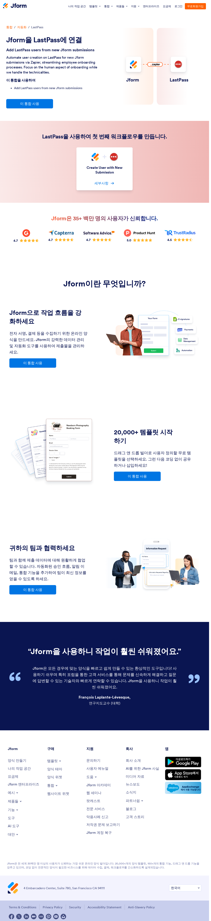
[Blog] (131, 809)
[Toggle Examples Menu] (13, 792)
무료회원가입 (195, 6)
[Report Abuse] (97, 817)
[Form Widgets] (54, 777)
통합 (9, 27)
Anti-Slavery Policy (141, 907)
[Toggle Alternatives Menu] (13, 834)
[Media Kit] (135, 777)
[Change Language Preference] (185, 888)
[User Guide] (97, 769)
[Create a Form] (17, 761)
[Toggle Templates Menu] (54, 761)
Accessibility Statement (104, 907)
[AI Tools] (13, 826)
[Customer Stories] (135, 817)
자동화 (22, 27)
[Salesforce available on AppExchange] (183, 788)
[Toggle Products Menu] (15, 801)
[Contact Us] (93, 761)
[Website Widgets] (58, 794)
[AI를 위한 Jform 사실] (142, 769)
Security (75, 907)
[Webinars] (93, 793)
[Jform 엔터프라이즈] (23, 784)
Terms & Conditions (22, 907)
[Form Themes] (54, 769)
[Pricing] (13, 777)
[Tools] (11, 818)
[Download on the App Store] (183, 774)
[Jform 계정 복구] (99, 833)
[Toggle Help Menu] (91, 777)
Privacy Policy (53, 907)
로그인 (179, 6)
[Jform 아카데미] (98, 785)
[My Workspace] (19, 769)
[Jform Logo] (15, 6)
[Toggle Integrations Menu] (52, 785)
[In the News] (133, 784)
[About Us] (133, 761)
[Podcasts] (93, 801)
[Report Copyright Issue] (103, 825)
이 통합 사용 (29, 103)
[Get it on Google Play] (183, 762)
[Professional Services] (95, 809)
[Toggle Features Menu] (13, 810)
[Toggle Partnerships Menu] (135, 800)
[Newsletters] (131, 792)
